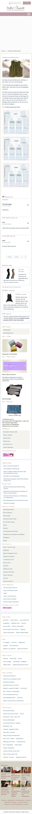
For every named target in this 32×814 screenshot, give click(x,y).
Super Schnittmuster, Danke (10, 590)
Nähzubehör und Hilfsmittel (9, 354)
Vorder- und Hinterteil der (9, 596)
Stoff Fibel (7, 802)
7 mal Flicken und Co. (8, 419)
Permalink (16, 205)
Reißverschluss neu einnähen (10, 426)
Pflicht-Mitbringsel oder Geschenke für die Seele (15, 500)
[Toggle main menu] (16, 14)
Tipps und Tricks (23, 802)
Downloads (14, 802)
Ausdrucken (15, 282)
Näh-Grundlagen (6, 399)
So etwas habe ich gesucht (8, 236)
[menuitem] (16, 509)
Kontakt (26, 804)
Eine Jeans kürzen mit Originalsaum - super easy (15, 421)
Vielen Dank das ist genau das (9, 217)
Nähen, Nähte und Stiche (9, 374)
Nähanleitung (14, 280)
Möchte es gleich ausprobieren (11, 601)
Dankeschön (5, 199)
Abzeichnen (6, 282)
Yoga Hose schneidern (9, 503)
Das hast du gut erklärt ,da (10, 587)
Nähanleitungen (20, 800)
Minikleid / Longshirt (21, 294)
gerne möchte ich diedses (9, 599)
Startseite (3, 51)
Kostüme (28, 800)
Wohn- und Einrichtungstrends (11, 466)
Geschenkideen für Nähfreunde (11, 468)
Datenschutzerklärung (17, 804)
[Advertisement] (16, 33)
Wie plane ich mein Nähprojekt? (11, 476)
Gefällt (5, 593)
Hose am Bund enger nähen (9, 422)
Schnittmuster (11, 800)
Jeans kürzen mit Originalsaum (10, 424)
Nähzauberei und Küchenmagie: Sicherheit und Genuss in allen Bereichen (5, 791)
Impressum (7, 804)
